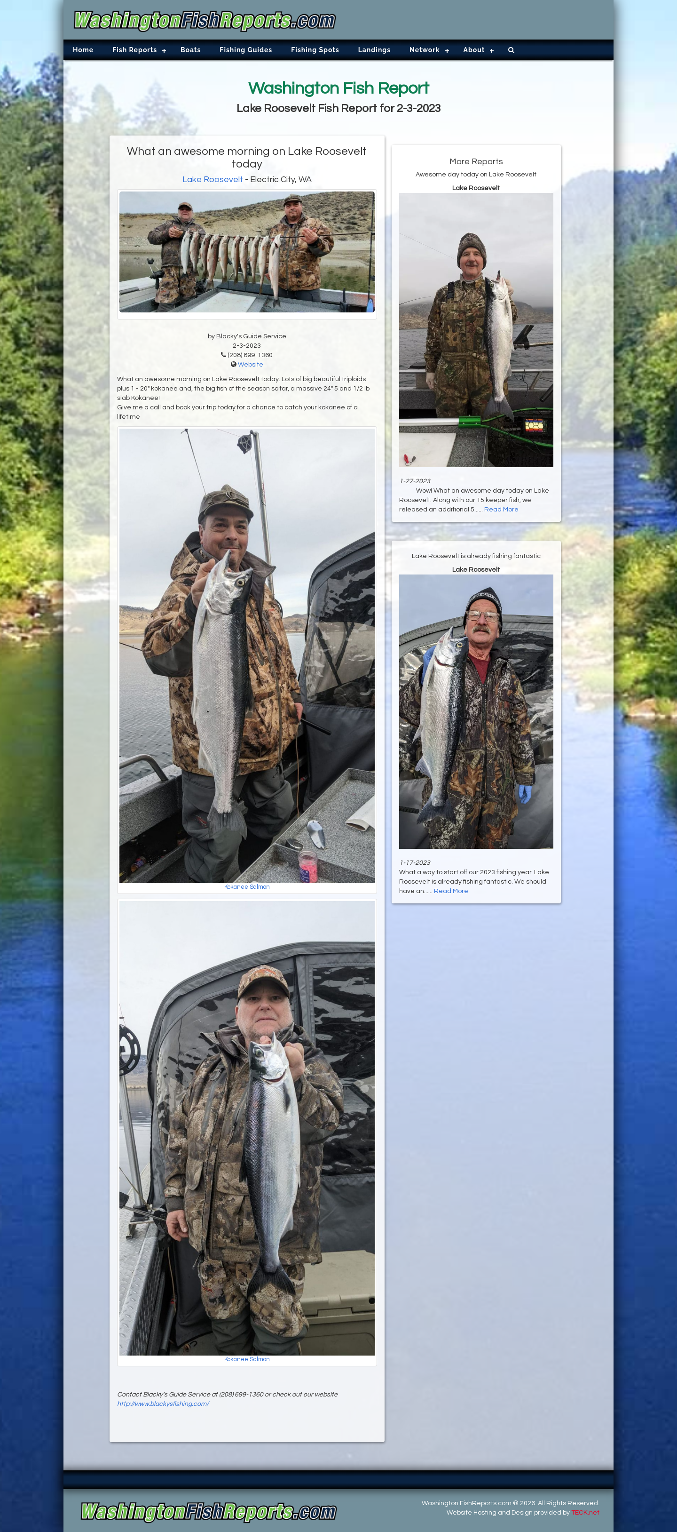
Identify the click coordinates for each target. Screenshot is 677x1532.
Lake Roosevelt (212, 179)
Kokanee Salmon (247, 887)
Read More (501, 509)
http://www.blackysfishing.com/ (163, 1404)
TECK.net (585, 1512)
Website (250, 364)
